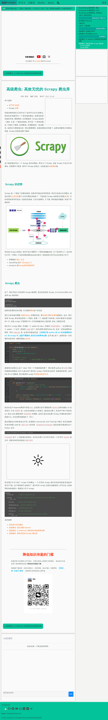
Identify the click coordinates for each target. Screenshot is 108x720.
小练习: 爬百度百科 (85, 15)
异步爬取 (53, 315)
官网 (16, 108)
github (27, 339)
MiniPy (41, 2)
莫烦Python (25, 315)
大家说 (31, 2)
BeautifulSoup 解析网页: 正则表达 (90, 13)
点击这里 (37, 61)
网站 (32, 310)
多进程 (45, 315)
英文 (18, 260)
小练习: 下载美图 (84, 26)
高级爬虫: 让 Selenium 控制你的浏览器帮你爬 (23, 73)
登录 (104, 2)
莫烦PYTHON (9, 2)
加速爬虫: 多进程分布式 (87, 31)
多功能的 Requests (85, 21)
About (51, 2)
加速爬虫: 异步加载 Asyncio (20, 527)
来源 (66, 196)
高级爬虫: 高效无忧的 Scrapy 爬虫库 (23, 533)
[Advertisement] (58, 111)
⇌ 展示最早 (8, 638)
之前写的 (15, 196)
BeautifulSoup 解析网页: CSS (89, 10)
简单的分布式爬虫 (16, 525)
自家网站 (52, 166)
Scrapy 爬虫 (84, 47)
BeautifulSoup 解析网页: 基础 (89, 8)
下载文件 (82, 23)
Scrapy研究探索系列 (26, 265)
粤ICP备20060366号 (35, 718)
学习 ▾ (22, 2)
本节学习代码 (14, 105)
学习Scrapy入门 (26, 262)
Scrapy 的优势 (85, 45)
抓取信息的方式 (42, 374)
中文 (22, 260)
